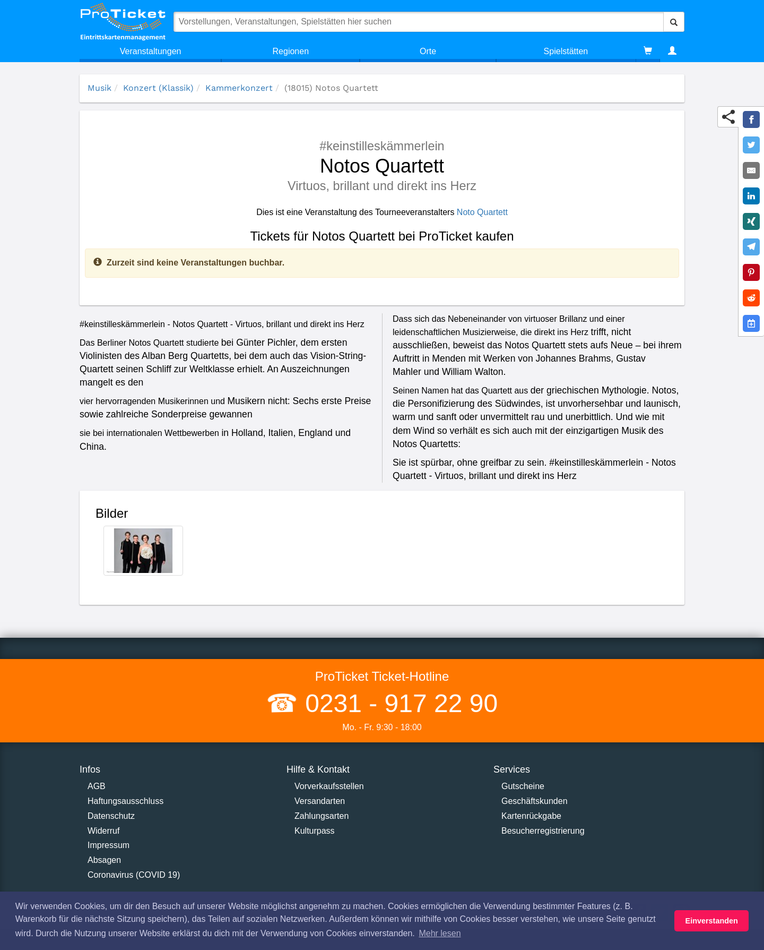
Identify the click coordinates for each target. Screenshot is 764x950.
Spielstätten (566, 51)
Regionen (291, 51)
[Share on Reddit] (751, 297)
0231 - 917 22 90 (398, 703)
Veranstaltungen (150, 51)
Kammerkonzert (239, 88)
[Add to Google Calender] (751, 323)
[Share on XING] (751, 221)
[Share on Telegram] (751, 246)
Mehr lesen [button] (440, 933)
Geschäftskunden (534, 801)
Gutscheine (522, 786)
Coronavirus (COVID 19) (134, 874)
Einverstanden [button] (711, 921)
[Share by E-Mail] (751, 170)
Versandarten (319, 801)
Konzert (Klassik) (158, 88)
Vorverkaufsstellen (329, 786)
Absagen (104, 860)
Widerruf (103, 830)
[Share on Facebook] (751, 119)
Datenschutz (111, 815)
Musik (99, 88)
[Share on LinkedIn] (751, 195)
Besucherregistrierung (543, 830)
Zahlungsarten (321, 815)
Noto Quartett (482, 212)
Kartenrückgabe (531, 815)
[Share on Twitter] (751, 144)
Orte (428, 51)
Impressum (108, 845)
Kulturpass (314, 830)
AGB (97, 786)
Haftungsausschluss (125, 801)
